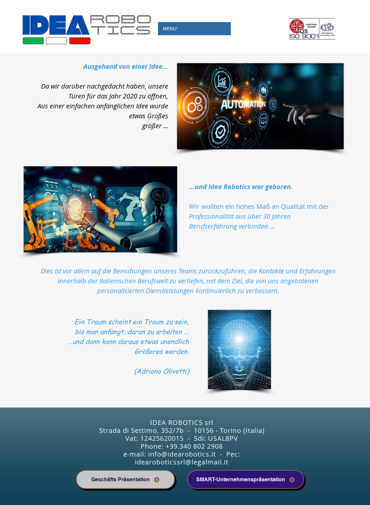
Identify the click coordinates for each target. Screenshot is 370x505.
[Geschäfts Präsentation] (125, 479)
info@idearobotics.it (182, 454)
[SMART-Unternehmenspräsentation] (245, 479)
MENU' (170, 28)
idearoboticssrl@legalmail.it (181, 462)
